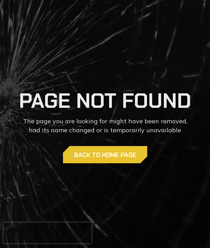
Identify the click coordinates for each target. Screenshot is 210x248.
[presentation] (47, 233)
